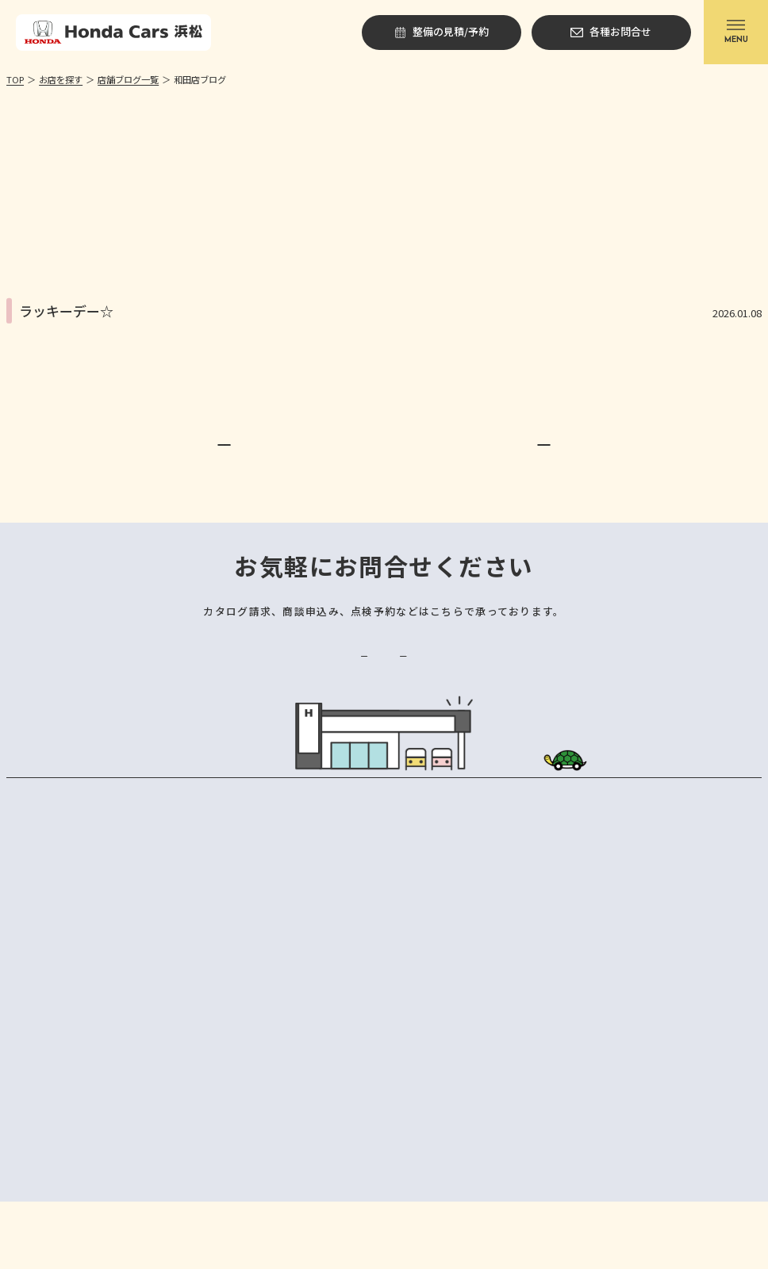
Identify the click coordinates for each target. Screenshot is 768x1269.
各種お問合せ (480, 706)
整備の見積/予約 (288, 706)
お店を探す (61, 79)
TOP (15, 79)
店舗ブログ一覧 (128, 79)
